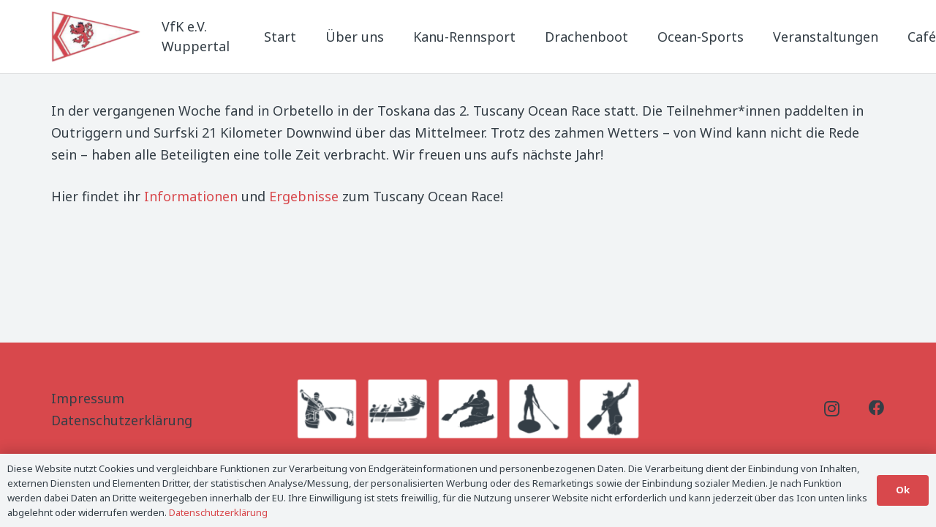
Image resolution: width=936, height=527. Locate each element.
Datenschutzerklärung (121, 420)
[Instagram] (831, 409)
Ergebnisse (304, 196)
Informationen (191, 196)
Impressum (87, 398)
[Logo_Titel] (97, 36)
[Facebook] (877, 408)
